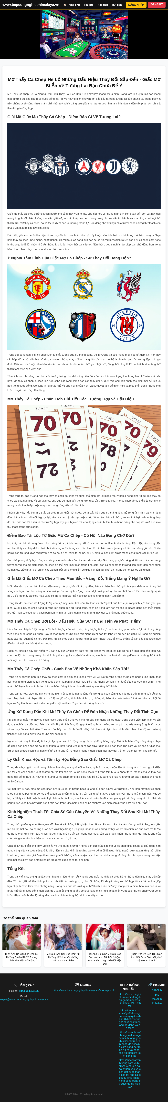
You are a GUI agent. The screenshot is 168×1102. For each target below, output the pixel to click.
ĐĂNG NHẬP (136, 4)
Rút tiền (117, 4)
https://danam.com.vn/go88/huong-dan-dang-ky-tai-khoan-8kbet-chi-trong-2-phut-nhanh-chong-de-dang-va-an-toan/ (130, 1019)
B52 (157, 994)
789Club (157, 990)
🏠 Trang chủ (71, 4)
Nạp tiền (102, 4)
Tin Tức (88, 4)
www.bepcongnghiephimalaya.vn (30, 5)
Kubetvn (157, 1003)
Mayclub (157, 999)
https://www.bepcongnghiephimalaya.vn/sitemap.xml (83, 990)
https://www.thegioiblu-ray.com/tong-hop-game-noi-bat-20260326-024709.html (130, 1000)
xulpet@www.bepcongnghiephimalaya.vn (24, 999)
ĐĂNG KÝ (157, 4)
